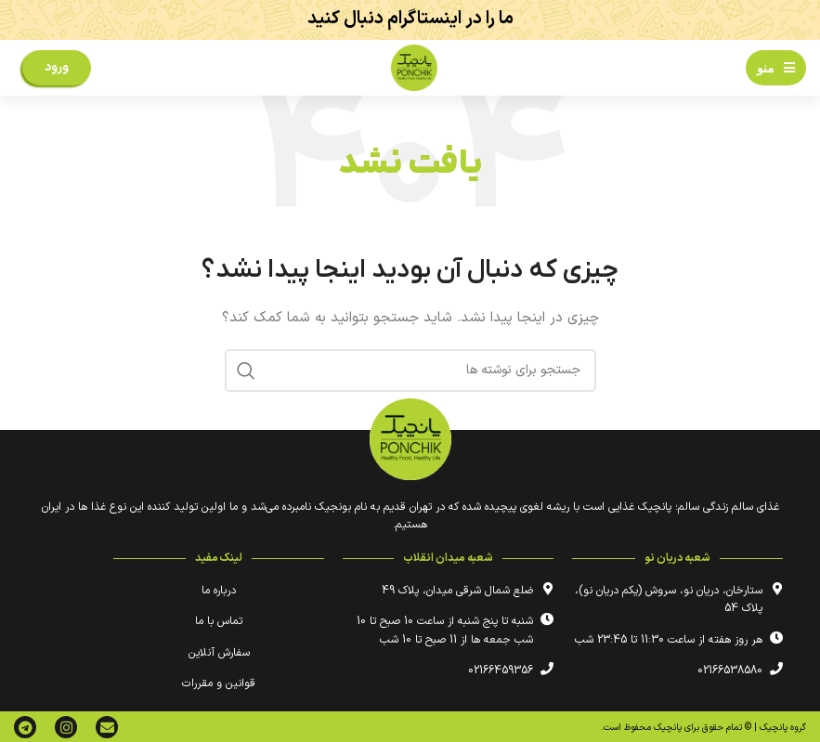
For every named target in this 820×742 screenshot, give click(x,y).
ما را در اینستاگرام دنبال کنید (410, 19)
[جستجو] (410, 370)
